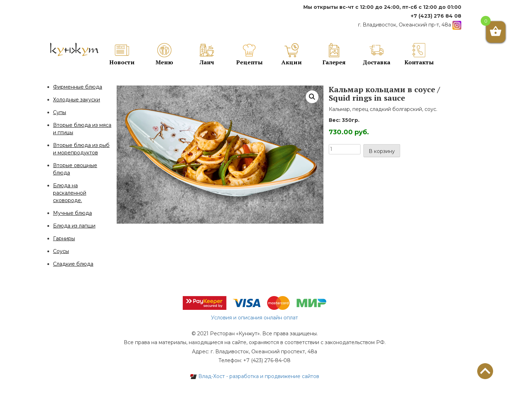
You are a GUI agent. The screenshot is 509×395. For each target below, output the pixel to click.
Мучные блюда (72, 213)
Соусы (61, 251)
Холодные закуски (76, 99)
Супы (59, 112)
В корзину (382, 151)
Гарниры (64, 238)
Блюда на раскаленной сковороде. (69, 193)
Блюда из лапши (74, 226)
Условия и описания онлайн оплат (254, 317)
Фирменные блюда (77, 87)
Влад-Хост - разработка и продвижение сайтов (254, 376)
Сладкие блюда (73, 264)
